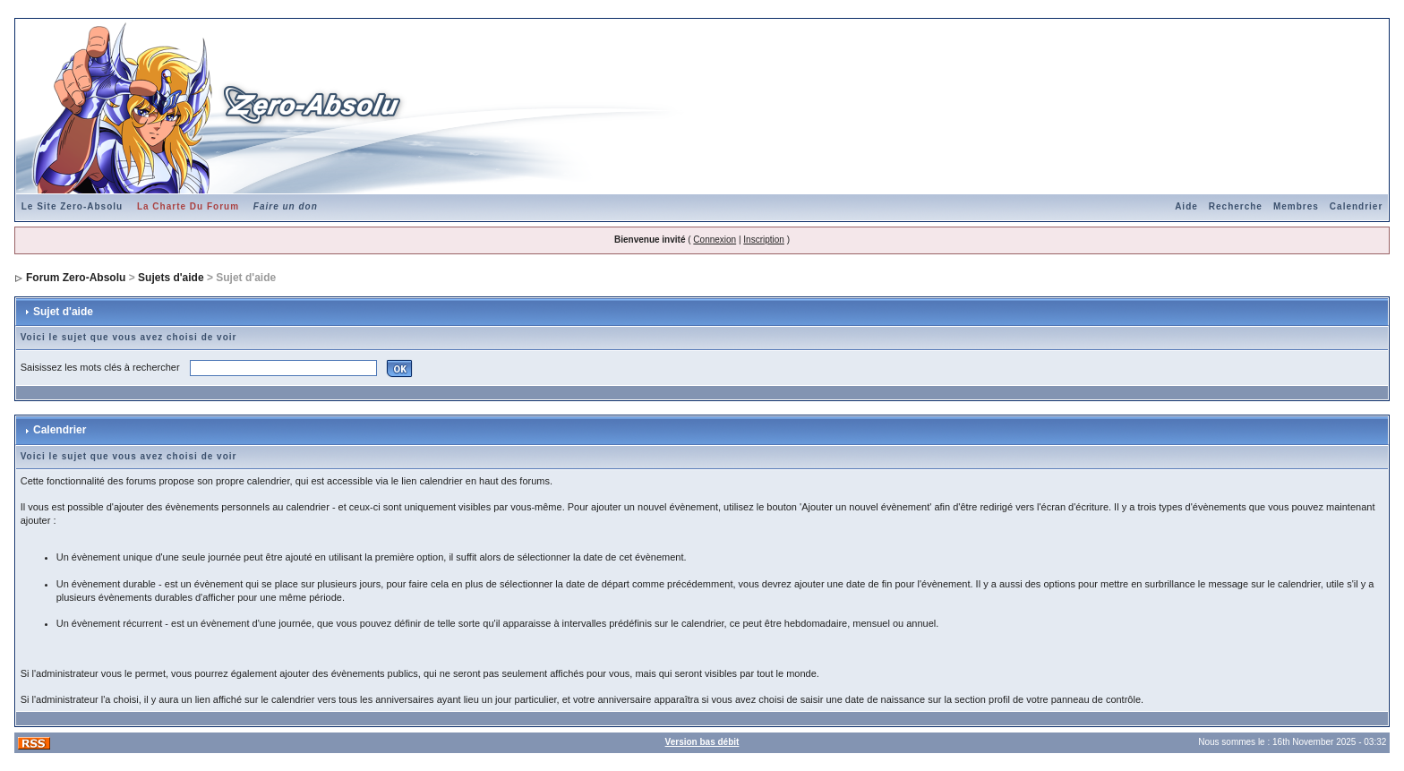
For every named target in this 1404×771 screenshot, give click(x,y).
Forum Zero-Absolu (75, 277)
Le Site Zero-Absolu (72, 206)
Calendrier (1356, 206)
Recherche (1236, 206)
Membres (1296, 206)
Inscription (763, 239)
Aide (1186, 206)
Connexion (714, 239)
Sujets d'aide (171, 277)
